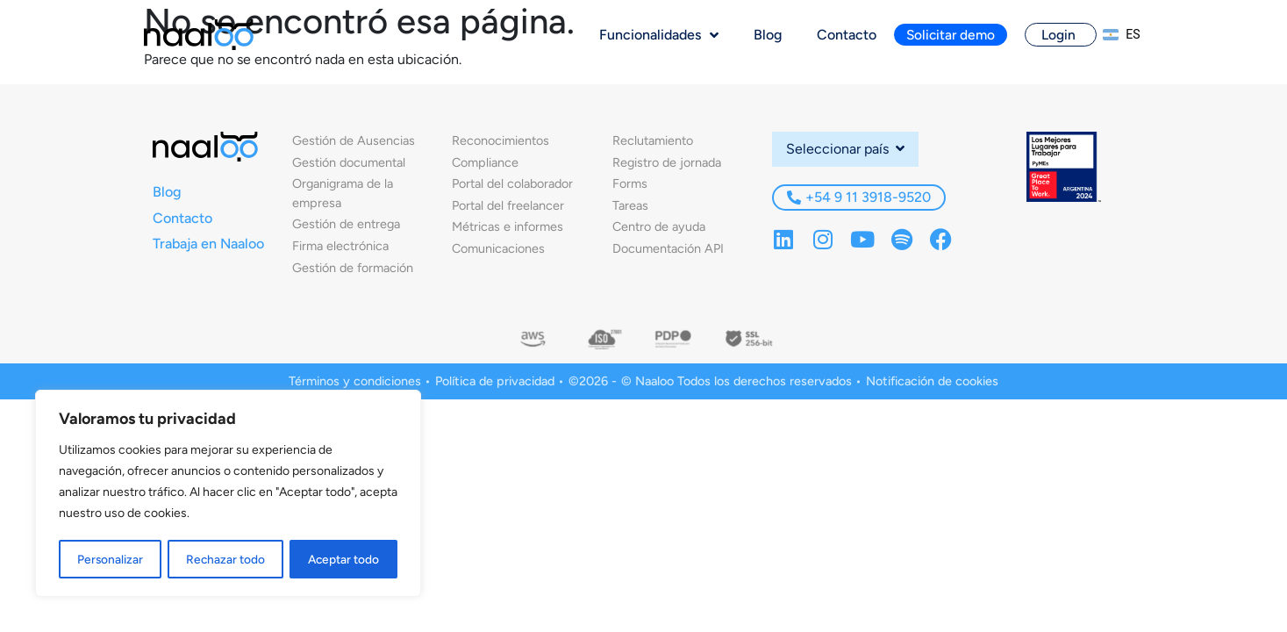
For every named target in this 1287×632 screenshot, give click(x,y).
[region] (228, 494)
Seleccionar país (845, 148)
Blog (768, 34)
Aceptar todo (343, 558)
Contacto (846, 34)
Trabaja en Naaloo (208, 243)
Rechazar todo (225, 558)
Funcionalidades (659, 35)
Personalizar (109, 558)
